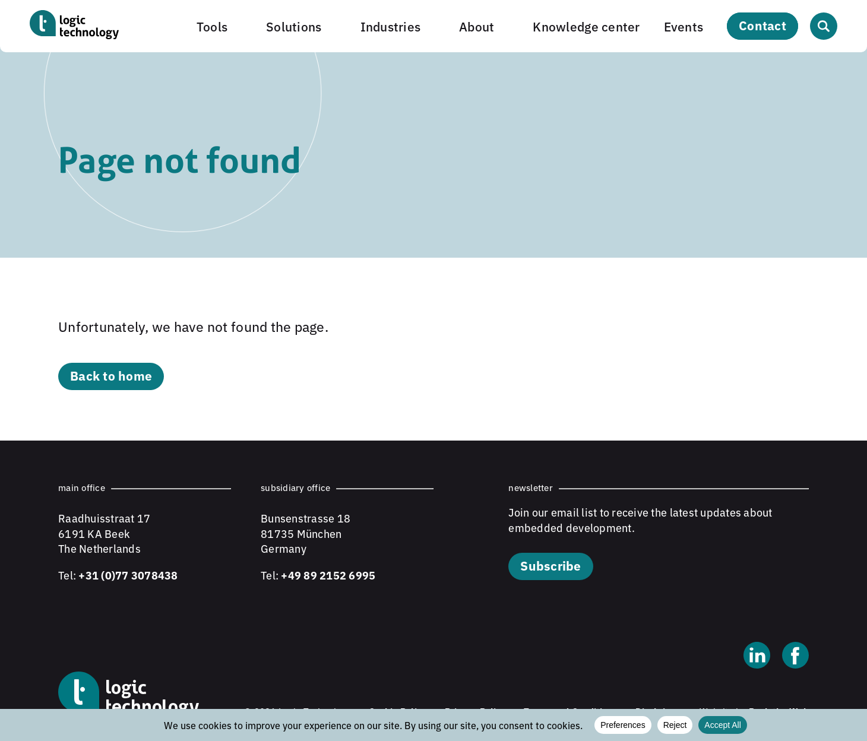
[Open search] (824, 26)
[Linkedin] (756, 657)
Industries (390, 25)
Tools (212, 25)
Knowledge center (586, 25)
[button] (219, 25)
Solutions (293, 25)
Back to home (111, 375)
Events (684, 25)
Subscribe (550, 565)
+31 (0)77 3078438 (128, 574)
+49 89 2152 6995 (328, 574)
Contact (762, 25)
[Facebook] (795, 657)
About (476, 25)
